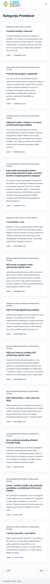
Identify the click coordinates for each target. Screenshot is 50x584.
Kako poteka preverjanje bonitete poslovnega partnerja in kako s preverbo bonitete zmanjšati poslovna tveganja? (24, 173)
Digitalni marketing (13, 258)
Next (42, 571)
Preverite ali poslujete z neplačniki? (22, 74)
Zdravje (34, 218)
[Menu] (46, 4)
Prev (7, 571)
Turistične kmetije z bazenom (19, 31)
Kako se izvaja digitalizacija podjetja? (22, 310)
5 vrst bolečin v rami (15, 222)
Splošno (28, 27)
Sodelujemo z (19, 27)
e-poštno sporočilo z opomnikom (21, 533)
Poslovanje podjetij (13, 67)
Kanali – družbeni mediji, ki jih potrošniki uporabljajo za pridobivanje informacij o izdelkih (24, 488)
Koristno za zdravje (13, 303)
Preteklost (10, 27)
